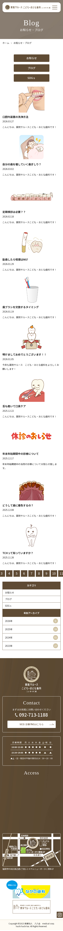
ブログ (31, 68)
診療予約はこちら (32, 724)
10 (54, 573)
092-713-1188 (33, 715)
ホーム (5, 43)
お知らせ (31, 58)
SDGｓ (31, 78)
